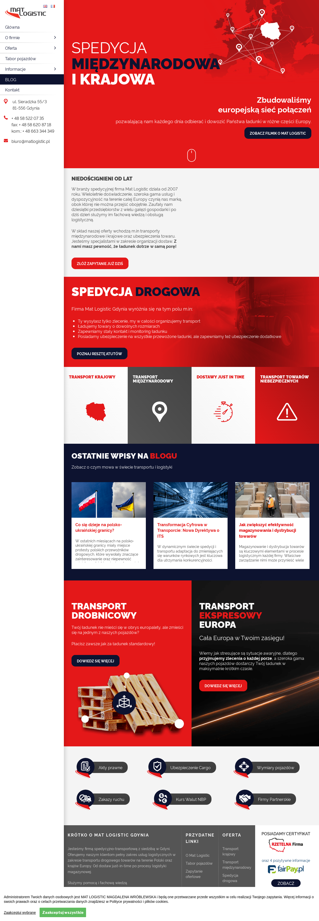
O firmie (31, 37)
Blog (10, 79)
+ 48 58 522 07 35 (27, 118)
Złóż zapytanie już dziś (100, 263)
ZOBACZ (286, 883)
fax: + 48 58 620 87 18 (31, 124)
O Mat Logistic (198, 855)
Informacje (31, 69)
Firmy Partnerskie (274, 799)
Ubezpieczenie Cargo (190, 767)
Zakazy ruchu (111, 799)
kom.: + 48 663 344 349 (32, 131)
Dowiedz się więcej (95, 660)
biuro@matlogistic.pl (30, 141)
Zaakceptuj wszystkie (63, 912)
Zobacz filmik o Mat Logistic (278, 133)
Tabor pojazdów (20, 58)
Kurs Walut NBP (191, 799)
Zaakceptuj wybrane (20, 913)
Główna (12, 27)
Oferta (31, 48)
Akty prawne (110, 767)
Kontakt (12, 89)
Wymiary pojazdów (275, 767)
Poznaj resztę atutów (99, 353)
